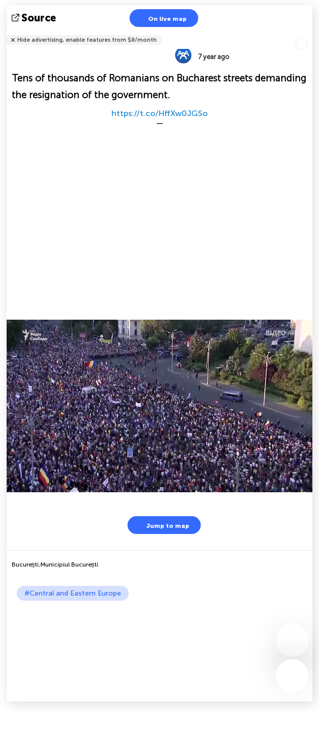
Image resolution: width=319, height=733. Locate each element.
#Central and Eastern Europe (72, 593)
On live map (161, 18)
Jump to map (161, 525)
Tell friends (308, 33)
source (35, 18)
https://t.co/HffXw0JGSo (159, 113)
